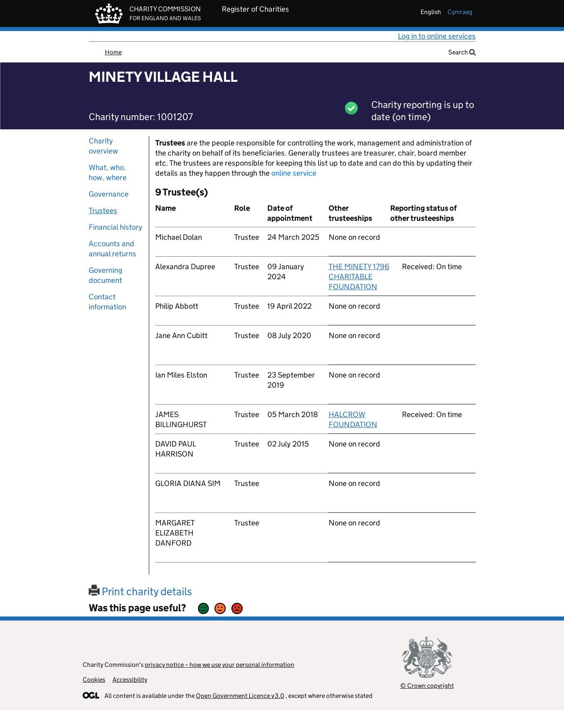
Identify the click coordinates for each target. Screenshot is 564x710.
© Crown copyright (427, 685)
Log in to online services (437, 36)
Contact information (107, 301)
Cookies (94, 679)
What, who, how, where (108, 172)
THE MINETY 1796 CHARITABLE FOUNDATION (359, 276)
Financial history (115, 227)
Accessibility (129, 679)
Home (113, 52)
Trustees (103, 210)
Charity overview (103, 146)
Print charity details (140, 591)
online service (293, 173)
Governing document (105, 275)
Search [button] (462, 52)
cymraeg (459, 12)
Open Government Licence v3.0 (240, 696)
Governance (109, 194)
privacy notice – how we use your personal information (219, 664)
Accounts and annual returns (112, 248)
